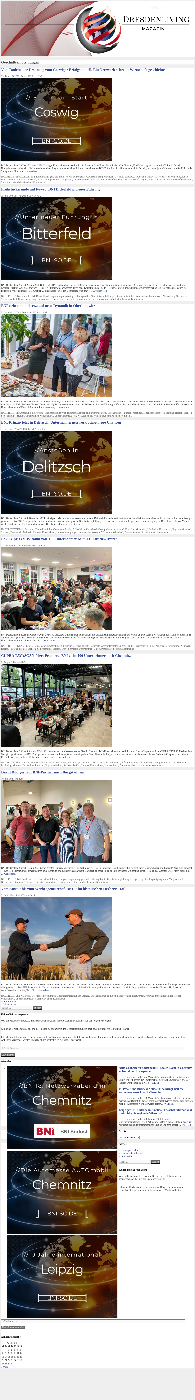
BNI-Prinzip (73, 762)
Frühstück (68, 646)
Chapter (28, 646)
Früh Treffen (65, 176)
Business (71, 412)
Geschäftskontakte (124, 176)
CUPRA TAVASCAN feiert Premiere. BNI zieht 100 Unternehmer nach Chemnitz (66, 656)
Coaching (29, 529)
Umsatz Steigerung (62, 179)
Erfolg (68, 529)
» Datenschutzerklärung (131, 1153)
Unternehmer (43, 299)
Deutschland (42, 296)
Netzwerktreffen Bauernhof (159, 995)
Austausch (24, 176)
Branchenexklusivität (55, 412)
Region (178, 412)
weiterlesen (32, 171)
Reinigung (19, 882)
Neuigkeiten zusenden (13, 1327)
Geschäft (95, 646)
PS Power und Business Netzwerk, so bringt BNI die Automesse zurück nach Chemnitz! (151, 1090)
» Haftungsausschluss (129, 1150)
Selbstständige (44, 179)
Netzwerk (160, 412)
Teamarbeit (16, 532)
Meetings (137, 412)
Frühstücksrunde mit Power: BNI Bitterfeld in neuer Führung (50, 189)
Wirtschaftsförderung (181, 179)
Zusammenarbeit (9, 182)
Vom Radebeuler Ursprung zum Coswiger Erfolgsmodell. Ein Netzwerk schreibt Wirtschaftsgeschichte (83, 70)
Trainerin (27, 532)
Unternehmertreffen (107, 179)
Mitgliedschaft (176, 879)
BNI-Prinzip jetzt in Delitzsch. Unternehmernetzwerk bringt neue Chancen (61, 422)
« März (4, 1367)
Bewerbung (37, 412)
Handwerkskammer (136, 646)
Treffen (20, 415)
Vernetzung (99, 415)
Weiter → (11, 1004)
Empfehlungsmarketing (61, 296)
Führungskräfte (80, 176)
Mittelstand (140, 176)
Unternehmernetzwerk (84, 179)
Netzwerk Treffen (156, 176)
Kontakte (129, 529)
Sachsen (188, 412)
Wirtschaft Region (138, 179)
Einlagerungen (59, 879)
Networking (169, 296)
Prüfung (170, 412)
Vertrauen (123, 179)
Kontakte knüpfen (125, 296)
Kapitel (120, 529)
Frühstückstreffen (81, 529)
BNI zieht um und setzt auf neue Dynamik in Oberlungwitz (48, 306)
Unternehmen (32, 415)
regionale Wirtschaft (26, 179)
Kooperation (141, 296)
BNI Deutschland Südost (53, 762)
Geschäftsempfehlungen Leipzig (73, 995)
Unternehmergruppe (67, 532)
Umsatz (37, 532)
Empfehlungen (56, 529)
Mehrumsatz (155, 296)
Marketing (6, 765)
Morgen (17, 765)
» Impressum (125, 1156)
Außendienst (25, 879)
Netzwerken (172, 176)
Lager (135, 879)
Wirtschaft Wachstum (159, 179)
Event (132, 762)
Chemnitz (86, 762)
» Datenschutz (41, 1037)
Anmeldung (25, 412)
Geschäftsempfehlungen (101, 176)
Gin (173, 762)
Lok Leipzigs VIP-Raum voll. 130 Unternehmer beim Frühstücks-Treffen (59, 539)
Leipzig (151, 646)
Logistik (143, 879)
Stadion (56, 648)
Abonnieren (8, 1054)
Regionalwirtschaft (181, 529)
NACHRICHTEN (10, 176)
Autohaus (35, 762)
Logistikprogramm (158, 879)
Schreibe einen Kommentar (31, 182)
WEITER (156, 1082)
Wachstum (106, 532)
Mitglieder (148, 412)
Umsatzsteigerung (27, 299)
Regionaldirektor (18, 648)
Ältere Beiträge (8, 1001)
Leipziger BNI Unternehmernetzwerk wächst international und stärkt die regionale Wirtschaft (155, 1111)
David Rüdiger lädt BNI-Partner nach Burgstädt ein (42, 772)
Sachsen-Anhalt (9, 299)
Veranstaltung (111, 765)
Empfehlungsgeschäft (47, 176)
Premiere (39, 765)
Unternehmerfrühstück (63, 299)
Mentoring (141, 529)
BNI (33, 176)
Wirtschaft (118, 532)
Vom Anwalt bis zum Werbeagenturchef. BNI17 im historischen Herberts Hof (62, 889)
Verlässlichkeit (85, 415)
